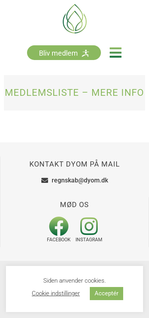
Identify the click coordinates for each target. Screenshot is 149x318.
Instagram (88, 239)
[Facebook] (59, 226)
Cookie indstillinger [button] (56, 293)
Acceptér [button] (106, 293)
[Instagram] (89, 226)
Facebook (59, 239)
